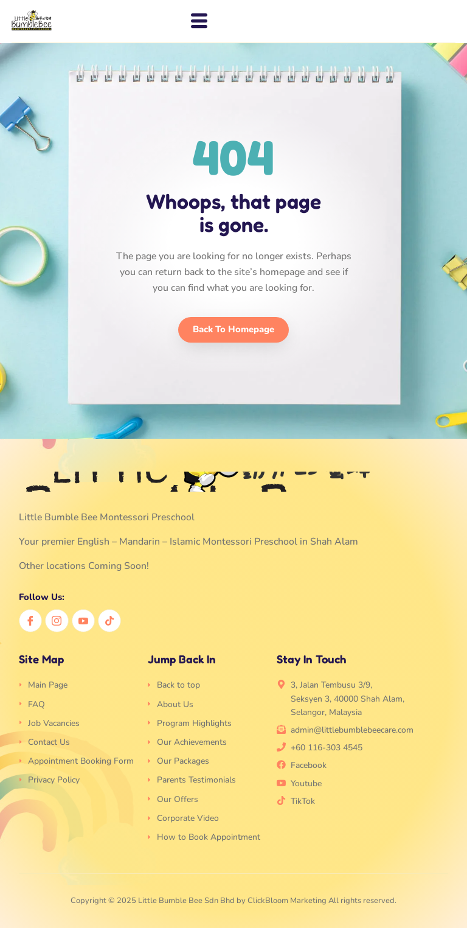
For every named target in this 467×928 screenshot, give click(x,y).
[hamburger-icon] (196, 21)
